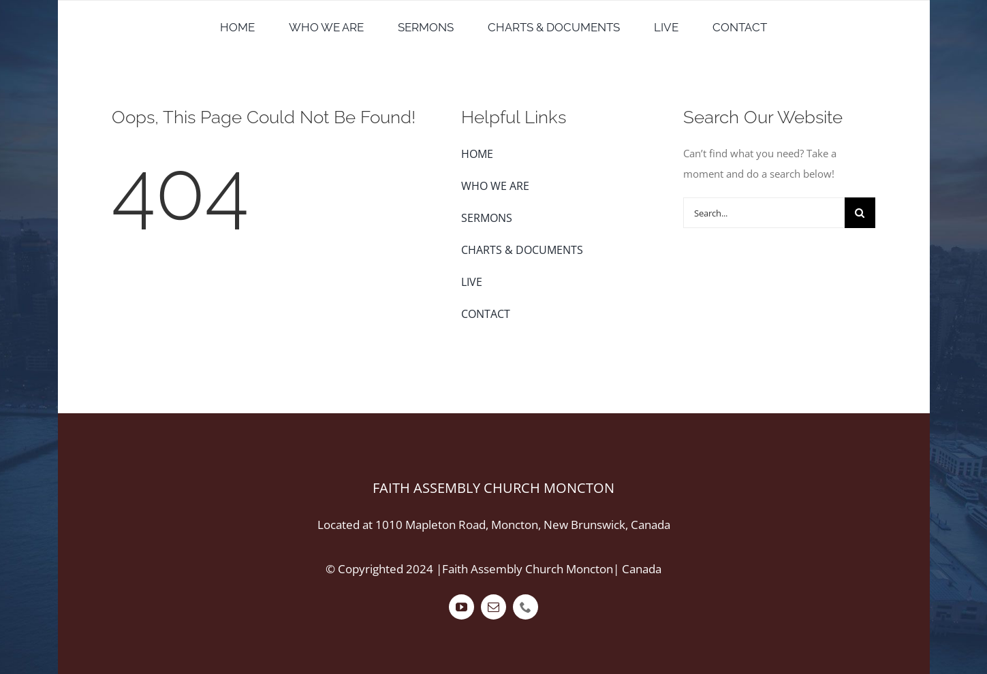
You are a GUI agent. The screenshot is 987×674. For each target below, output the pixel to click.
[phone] (525, 607)
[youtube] (461, 607)
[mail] (493, 607)
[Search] (860, 212)
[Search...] (763, 212)
